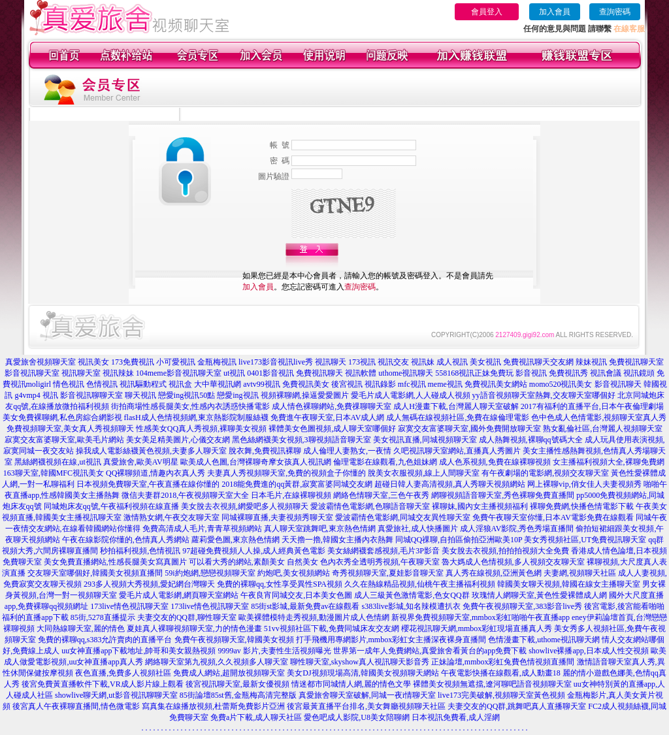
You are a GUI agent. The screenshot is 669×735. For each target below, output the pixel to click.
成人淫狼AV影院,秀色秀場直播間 (517, 528)
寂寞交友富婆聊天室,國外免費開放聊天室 (469, 428)
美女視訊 (485, 362)
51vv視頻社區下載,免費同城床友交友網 (331, 628)
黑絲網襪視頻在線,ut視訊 (57, 461)
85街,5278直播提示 (103, 617)
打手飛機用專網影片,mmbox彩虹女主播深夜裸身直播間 (391, 639)
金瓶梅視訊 (217, 362)
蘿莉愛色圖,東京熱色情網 (235, 539)
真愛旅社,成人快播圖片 (418, 528)
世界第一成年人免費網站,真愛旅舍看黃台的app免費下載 (430, 650)
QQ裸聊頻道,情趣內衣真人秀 (155, 473)
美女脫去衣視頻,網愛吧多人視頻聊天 (244, 506)
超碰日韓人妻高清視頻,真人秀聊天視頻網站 (449, 484)
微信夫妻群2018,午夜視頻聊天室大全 (185, 495)
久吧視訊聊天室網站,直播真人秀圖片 (457, 450)
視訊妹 (422, 362)
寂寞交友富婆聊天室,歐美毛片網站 (64, 439)
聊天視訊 (140, 395)
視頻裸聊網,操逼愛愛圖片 (305, 395)
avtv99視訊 (261, 384)
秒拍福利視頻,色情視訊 (140, 550)
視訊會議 (605, 373)
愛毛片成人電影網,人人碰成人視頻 (410, 395)
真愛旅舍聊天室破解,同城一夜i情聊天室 (367, 695)
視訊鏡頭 (639, 373)
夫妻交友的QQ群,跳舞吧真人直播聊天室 (517, 706)
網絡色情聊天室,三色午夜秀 (381, 495)
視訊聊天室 (81, 373)
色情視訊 (102, 384)
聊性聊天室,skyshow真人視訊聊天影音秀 (359, 661)
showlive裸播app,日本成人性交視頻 (589, 650)
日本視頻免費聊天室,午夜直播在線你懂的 (148, 484)
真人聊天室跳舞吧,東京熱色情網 (320, 528)
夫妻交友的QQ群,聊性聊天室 (187, 617)
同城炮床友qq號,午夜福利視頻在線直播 (111, 506)
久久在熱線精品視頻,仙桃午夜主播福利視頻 (419, 584)
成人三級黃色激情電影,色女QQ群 (411, 595)
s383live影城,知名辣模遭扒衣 (411, 606)
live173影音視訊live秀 (275, 362)
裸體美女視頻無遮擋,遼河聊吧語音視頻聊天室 (492, 684)
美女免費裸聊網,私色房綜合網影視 (62, 417)
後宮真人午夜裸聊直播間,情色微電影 (76, 706)
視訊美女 (93, 362)
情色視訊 (68, 384)
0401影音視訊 (270, 373)
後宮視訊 (347, 384)
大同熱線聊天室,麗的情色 (81, 628)
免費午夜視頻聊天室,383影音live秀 (522, 606)
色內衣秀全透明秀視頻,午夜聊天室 (380, 561)
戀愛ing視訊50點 (186, 395)
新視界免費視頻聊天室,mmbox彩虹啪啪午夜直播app (480, 617)
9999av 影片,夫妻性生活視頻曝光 (274, 650)
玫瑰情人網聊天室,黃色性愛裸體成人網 (539, 595)
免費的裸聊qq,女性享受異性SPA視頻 (279, 584)
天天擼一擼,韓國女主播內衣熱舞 (337, 539)
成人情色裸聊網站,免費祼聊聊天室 (331, 406)
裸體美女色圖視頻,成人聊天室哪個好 (332, 428)
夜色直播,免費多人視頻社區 (123, 673)
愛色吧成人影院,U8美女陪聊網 (357, 717)
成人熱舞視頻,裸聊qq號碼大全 (531, 439)
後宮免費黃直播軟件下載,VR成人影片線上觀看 (103, 684)
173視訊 (362, 362)
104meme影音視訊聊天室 (178, 373)
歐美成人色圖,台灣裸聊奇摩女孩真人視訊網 (255, 461)
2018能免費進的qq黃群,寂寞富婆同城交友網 (296, 484)
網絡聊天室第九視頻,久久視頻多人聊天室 (216, 661)
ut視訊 (234, 373)
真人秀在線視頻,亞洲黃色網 (494, 573)
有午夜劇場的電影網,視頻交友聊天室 (545, 473)
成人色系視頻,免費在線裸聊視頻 (495, 461)
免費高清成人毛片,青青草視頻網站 (202, 528)
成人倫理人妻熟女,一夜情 (347, 450)
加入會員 (554, 11)
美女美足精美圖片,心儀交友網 (178, 439)
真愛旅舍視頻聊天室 (40, 362)
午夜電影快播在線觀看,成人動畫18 (501, 673)
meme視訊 (445, 384)
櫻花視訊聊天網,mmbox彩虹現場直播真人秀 (477, 628)
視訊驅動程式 (143, 384)
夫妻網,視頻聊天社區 (580, 573)
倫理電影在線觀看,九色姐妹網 (385, 461)
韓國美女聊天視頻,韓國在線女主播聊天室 (568, 584)
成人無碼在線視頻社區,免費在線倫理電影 (457, 417)
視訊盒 (180, 384)
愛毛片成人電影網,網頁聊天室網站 (178, 595)
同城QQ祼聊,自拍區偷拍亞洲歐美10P (459, 539)
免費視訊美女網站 (496, 384)
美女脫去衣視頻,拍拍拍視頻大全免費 (505, 550)
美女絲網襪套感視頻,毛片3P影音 (383, 550)
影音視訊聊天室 (32, 373)
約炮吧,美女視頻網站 (293, 573)
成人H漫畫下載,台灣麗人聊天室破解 (456, 406)
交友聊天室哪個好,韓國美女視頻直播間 (95, 573)
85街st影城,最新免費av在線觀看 (305, 606)
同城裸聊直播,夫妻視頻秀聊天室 (277, 517)
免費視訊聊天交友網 (538, 362)
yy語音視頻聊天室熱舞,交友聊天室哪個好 (543, 395)
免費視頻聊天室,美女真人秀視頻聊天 (70, 428)
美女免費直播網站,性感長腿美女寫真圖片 (115, 561)
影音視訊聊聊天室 (91, 395)
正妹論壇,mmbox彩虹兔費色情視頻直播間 (503, 661)
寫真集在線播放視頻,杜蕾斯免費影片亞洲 (213, 706)
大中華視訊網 (217, 384)
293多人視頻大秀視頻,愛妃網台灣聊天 (149, 584)
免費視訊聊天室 (636, 362)
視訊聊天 (330, 362)
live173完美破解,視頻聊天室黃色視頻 (501, 695)
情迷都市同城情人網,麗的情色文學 (351, 684)
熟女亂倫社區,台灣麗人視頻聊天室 (602, 428)
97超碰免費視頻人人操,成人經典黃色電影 (253, 550)
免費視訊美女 (305, 384)
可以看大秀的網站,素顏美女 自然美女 (253, 561)
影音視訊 (531, 373)
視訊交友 (393, 362)
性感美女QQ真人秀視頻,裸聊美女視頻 (201, 428)
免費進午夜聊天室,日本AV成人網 (327, 417)
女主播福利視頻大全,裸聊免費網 (608, 461)
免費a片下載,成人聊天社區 (256, 717)
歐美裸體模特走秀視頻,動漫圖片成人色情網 (313, 617)
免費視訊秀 (568, 373)
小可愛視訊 (175, 362)
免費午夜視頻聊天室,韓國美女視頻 (234, 639)
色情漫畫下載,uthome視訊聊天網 (544, 639)
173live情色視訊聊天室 (129, 606)
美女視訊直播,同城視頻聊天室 (425, 439)
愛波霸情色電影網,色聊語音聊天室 (370, 506)
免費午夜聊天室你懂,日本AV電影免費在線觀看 (553, 517)
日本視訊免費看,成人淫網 (456, 717)
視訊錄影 (380, 384)
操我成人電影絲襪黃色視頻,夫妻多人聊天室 (151, 450)
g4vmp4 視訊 (35, 395)
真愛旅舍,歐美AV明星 (140, 461)
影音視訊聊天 (618, 384)
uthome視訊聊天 (405, 373)
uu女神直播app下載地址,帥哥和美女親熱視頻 (138, 650)
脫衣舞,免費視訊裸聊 (265, 450)
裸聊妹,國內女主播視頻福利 (480, 506)
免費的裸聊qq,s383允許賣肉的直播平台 (105, 639)
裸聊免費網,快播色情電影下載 (582, 506)
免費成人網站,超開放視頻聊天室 (229, 673)
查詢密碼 (614, 11)
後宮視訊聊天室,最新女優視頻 (237, 684)
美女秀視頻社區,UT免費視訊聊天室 (585, 539)
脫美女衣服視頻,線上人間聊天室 (424, 473)
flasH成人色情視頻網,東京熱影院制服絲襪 (196, 417)
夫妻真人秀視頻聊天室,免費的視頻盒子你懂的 (286, 473)
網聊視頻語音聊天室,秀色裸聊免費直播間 (502, 495)
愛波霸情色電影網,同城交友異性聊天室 (402, 517)
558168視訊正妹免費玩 (474, 373)
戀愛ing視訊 (237, 395)
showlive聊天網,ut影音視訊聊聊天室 (116, 695)
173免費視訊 (132, 362)
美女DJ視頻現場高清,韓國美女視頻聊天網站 (362, 673)
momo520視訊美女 (561, 384)
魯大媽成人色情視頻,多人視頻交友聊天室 (513, 561)
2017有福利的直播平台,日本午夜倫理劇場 (592, 406)
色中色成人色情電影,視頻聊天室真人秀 (598, 417)
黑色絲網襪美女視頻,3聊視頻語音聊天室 (301, 439)
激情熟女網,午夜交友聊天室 (171, 517)
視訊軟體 (360, 373)
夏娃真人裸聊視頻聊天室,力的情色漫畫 (194, 628)
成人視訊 (452, 362)
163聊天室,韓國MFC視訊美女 (53, 473)
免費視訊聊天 (319, 373)
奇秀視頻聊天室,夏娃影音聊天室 (388, 573)
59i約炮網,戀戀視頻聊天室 (210, 573)
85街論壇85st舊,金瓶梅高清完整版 (238, 695)
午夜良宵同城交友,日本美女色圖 (296, 595)
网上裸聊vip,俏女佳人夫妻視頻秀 (584, 484)
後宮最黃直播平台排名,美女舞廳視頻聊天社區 (366, 706)
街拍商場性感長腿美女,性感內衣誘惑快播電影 (190, 406)
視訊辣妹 (118, 373)
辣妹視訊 (591, 362)
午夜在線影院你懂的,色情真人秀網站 (125, 539)
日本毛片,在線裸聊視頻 (291, 495)
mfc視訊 (412, 384)
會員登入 (486, 11)
